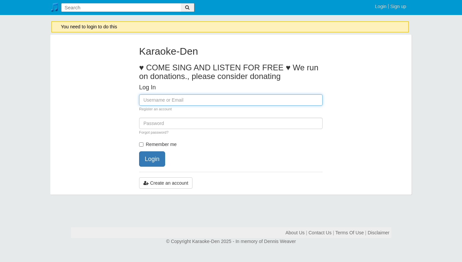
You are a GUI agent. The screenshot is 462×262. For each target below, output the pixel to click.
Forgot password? (153, 132)
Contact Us (320, 232)
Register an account (155, 109)
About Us (295, 232)
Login (380, 6)
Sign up (398, 6)
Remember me (158, 144)
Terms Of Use (349, 232)
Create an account (165, 183)
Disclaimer (378, 232)
